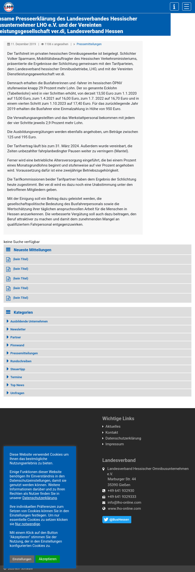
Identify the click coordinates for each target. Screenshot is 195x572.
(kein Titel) (20, 259)
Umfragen (17, 393)
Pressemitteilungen (89, 44)
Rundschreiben (20, 361)
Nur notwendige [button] (27, 524)
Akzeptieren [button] (48, 559)
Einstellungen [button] (22, 559)
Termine (16, 377)
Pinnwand (17, 345)
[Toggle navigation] (186, 6)
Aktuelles (112, 426)
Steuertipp (17, 369)
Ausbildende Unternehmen (29, 321)
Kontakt (111, 432)
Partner (15, 337)
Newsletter (18, 329)
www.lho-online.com (124, 508)
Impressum (114, 444)
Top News (17, 385)
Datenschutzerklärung (123, 438)
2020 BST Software (20, 568)
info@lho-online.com (124, 502)
